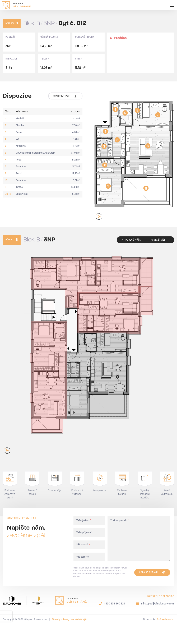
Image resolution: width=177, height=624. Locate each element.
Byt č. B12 (73, 23)
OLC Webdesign (165, 619)
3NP (49, 23)
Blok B (31, 23)
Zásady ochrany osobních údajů (69, 619)
